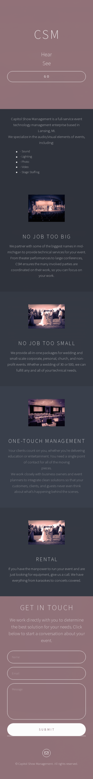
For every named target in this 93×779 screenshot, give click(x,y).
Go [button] (47, 77)
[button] (46, 753)
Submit (47, 730)
